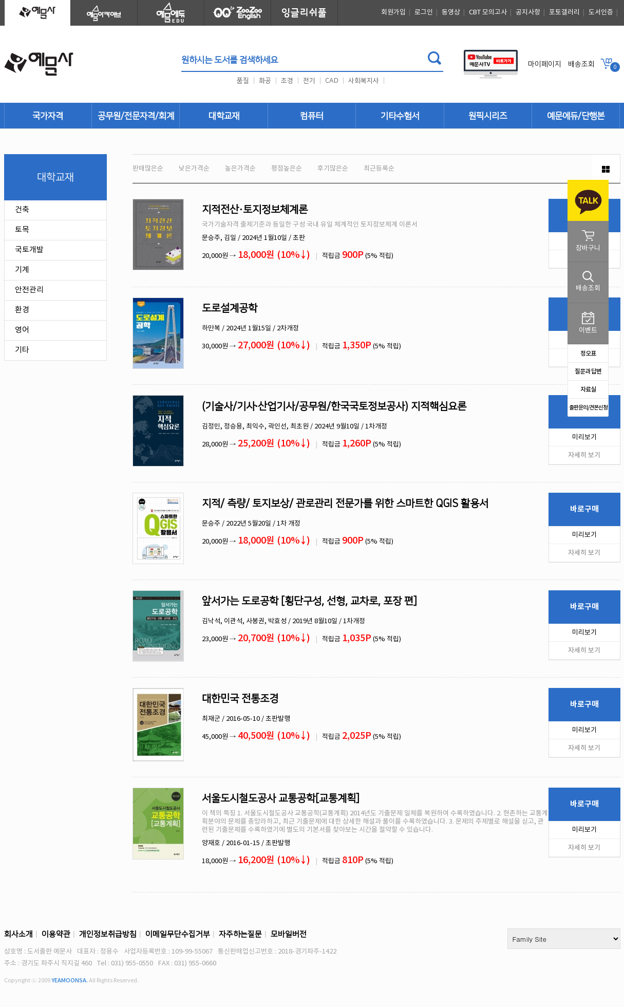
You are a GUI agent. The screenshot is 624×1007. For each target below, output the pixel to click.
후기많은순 (332, 169)
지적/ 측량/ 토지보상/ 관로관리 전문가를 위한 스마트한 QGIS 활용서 (345, 503)
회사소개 (18, 934)
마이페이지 (544, 64)
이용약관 (56, 934)
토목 (22, 230)
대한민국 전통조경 (240, 698)
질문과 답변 (588, 371)
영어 (22, 330)
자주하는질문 (240, 934)
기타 (22, 350)
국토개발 (29, 250)
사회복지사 (363, 80)
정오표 (588, 353)
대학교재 (224, 116)
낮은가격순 (194, 169)
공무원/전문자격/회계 (136, 116)
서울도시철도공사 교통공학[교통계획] (281, 798)
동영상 (451, 12)
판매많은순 (148, 169)
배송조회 (581, 64)
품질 (243, 80)
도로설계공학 (229, 308)
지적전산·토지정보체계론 (255, 209)
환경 (22, 310)
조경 (287, 80)
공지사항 (528, 12)
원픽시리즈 (487, 116)
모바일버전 (289, 934)
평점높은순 (286, 169)
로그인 (423, 12)
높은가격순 (240, 169)
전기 (309, 80)
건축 (22, 210)
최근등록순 (379, 169)
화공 (265, 80)
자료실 (588, 389)
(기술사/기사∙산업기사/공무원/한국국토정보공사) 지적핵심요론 (334, 406)
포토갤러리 (564, 12)
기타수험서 (400, 116)
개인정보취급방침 (108, 934)
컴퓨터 (311, 116)
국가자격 (47, 116)
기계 (22, 270)
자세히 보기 (584, 455)
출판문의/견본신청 (588, 407)
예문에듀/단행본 (575, 116)
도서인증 (601, 12)
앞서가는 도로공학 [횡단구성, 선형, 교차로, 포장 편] (309, 601)
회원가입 (393, 12)
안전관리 (29, 290)
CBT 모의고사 (488, 12)
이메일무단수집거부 (177, 934)
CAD (331, 80)
